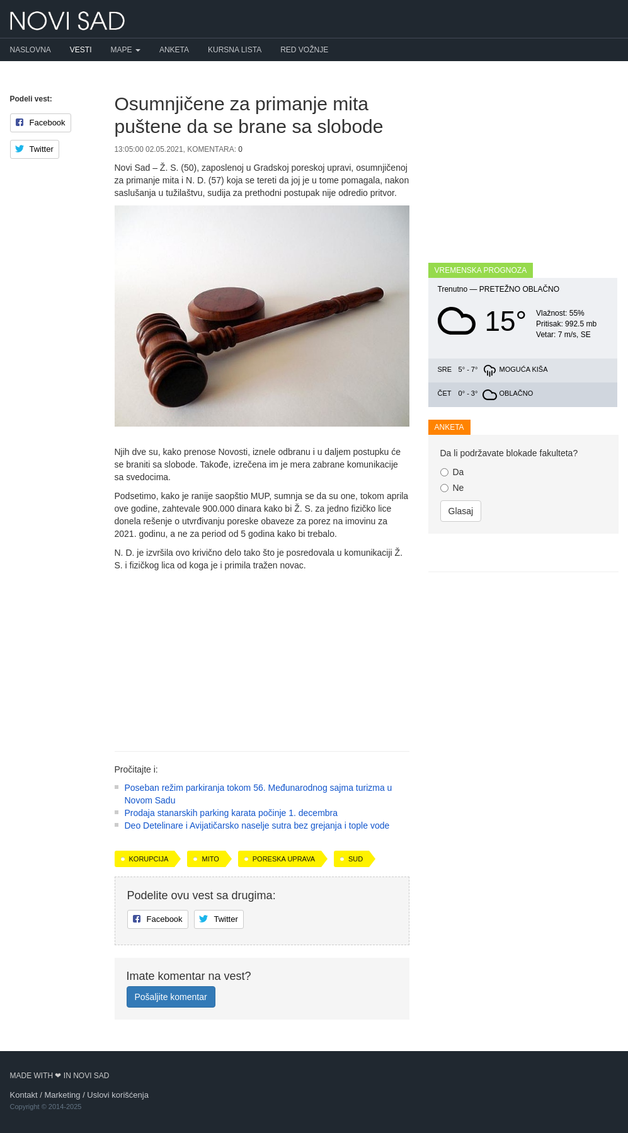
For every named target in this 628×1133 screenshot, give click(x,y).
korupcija (149, 859)
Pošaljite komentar (171, 997)
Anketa (174, 49)
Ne (452, 488)
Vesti (81, 49)
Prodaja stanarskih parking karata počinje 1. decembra (231, 813)
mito (210, 859)
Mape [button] (125, 49)
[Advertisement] (262, 656)
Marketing (62, 1095)
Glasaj (461, 511)
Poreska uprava (284, 859)
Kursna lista (234, 49)
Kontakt (24, 1095)
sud (355, 859)
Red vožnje (304, 49)
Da (452, 472)
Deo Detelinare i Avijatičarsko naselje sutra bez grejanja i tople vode (257, 825)
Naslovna (30, 49)
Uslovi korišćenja (118, 1095)
